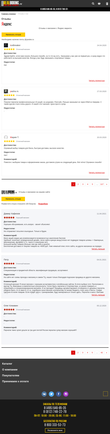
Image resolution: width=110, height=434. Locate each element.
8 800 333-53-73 (55, 425)
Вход (107, 3)
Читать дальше (98, 249)
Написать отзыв (13, 199)
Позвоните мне (55, 430)
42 (102, 352)
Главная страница (8, 14)
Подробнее (43, 204)
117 (102, 184)
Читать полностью (97, 80)
